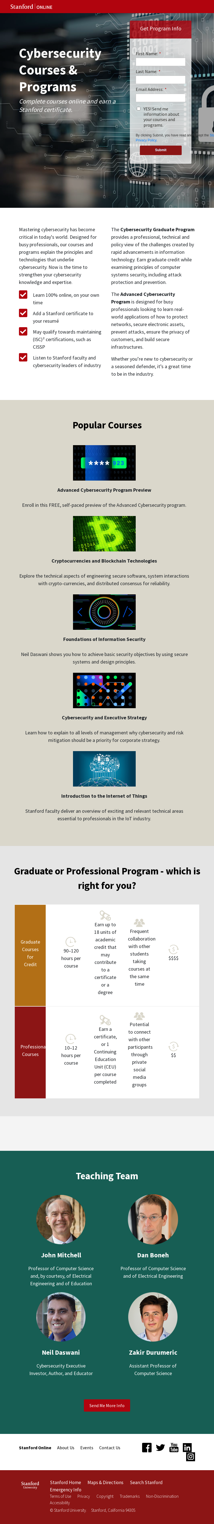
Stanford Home (65, 1482)
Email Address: (151, 89)
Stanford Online (35, 1447)
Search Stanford (146, 1482)
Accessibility (60, 1502)
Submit (160, 150)
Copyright (104, 1496)
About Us (65, 1447)
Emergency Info (65, 1490)
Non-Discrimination (162, 1496)
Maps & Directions (105, 1482)
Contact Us (109, 1447)
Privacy (83, 1496)
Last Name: (148, 71)
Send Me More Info (107, 1405)
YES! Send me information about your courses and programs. (161, 117)
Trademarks (130, 1496)
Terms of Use (60, 1496)
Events (86, 1447)
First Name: (148, 53)
